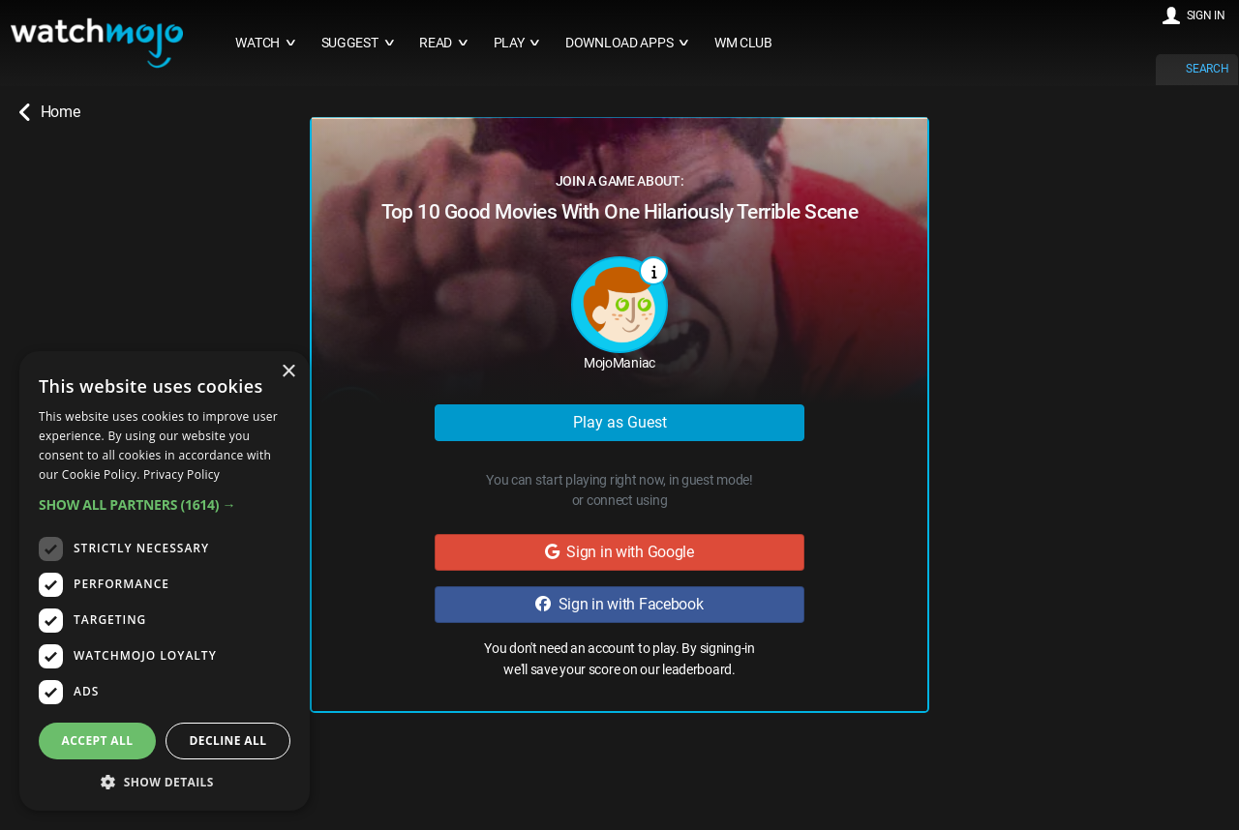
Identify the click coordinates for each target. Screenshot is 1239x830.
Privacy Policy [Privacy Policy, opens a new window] (181, 474)
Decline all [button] (228, 740)
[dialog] (164, 581)
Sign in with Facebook (619, 604)
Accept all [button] (98, 740)
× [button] (288, 372)
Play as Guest (620, 422)
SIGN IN (1206, 15)
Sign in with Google (619, 552)
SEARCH (1207, 68)
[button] (164, 504)
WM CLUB (743, 43)
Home (49, 112)
